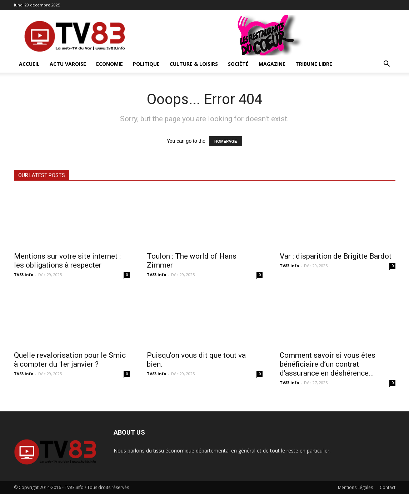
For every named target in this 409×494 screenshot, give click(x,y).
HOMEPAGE (225, 141)
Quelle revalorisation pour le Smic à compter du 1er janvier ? (70, 359)
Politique (146, 63)
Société (238, 63)
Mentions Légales (355, 487)
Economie (109, 63)
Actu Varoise (68, 63)
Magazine (272, 63)
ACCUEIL (29, 63)
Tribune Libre (313, 63)
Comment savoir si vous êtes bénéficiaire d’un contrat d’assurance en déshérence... (327, 364)
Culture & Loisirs (194, 63)
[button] (386, 64)
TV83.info (23, 274)
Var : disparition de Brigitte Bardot (335, 256)
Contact (387, 487)
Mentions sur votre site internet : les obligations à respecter (67, 260)
